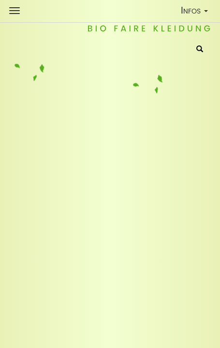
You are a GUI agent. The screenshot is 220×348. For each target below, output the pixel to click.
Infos (196, 12)
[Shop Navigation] (14, 10)
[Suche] (200, 50)
